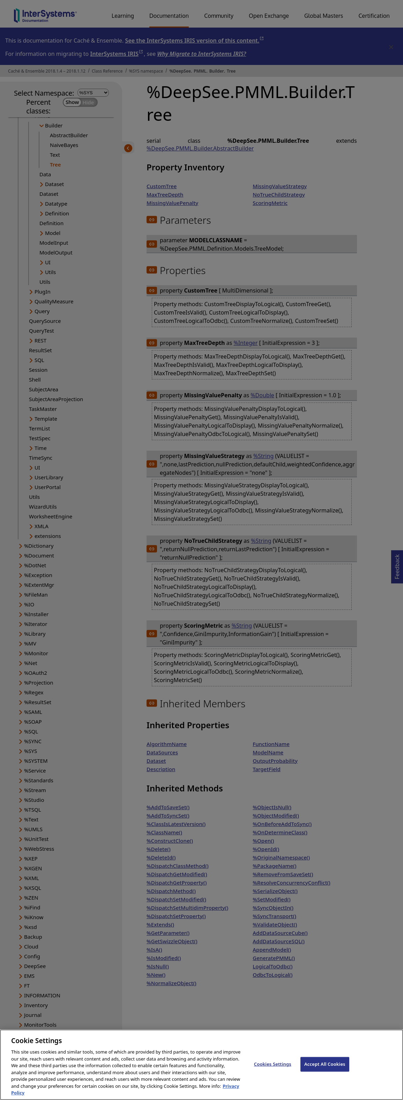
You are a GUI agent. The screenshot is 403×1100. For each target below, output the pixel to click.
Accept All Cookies (324, 1073)
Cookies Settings (272, 1073)
